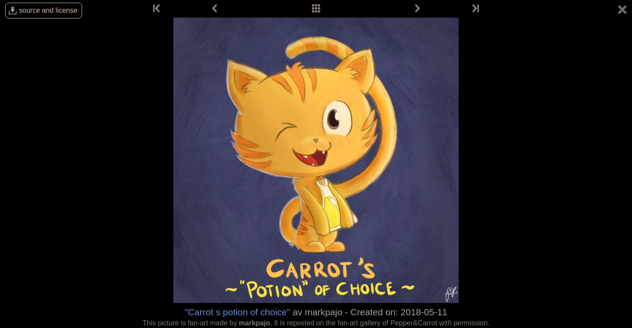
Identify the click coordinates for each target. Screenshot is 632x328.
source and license (48, 10)
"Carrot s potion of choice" (237, 312)
